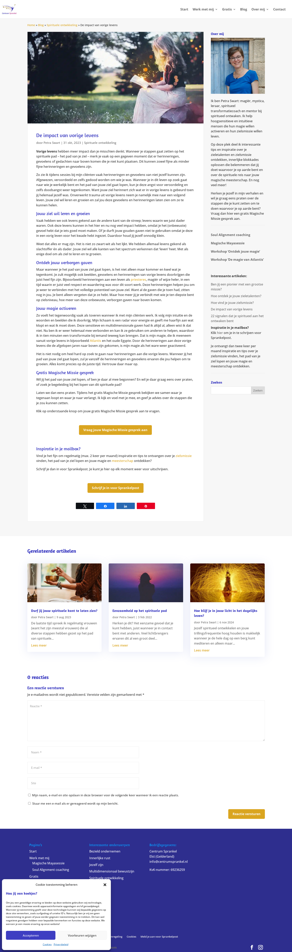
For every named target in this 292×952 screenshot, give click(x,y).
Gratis (227, 9)
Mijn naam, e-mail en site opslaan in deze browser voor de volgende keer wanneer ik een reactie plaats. (105, 795)
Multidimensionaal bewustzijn (111, 871)
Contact (279, 9)
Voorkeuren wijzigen (82, 935)
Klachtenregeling (112, 936)
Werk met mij (203, 9)
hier (230, 213)
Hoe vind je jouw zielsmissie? (232, 303)
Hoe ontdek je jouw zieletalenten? (236, 296)
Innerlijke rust (99, 858)
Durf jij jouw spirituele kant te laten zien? (64, 610)
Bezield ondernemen (104, 851)
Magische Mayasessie (48, 863)
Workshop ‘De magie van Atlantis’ (237, 259)
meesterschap (122, 461)
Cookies (47, 944)
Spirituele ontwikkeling (62, 25)
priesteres (138, 279)
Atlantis (95, 341)
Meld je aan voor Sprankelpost (159, 936)
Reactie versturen (247, 814)
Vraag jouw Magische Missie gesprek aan (115, 430)
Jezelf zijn (96, 865)
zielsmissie (184, 456)
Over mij (258, 9)
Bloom (112, 947)
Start (184, 9)
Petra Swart (52, 143)
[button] (105, 885)
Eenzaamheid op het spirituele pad (139, 610)
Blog (243, 9)
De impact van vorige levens (232, 309)
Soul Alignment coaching (50, 870)
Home (31, 25)
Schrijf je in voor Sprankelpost (115, 488)
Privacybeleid (61, 944)
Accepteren (31, 935)
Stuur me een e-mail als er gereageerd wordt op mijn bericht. (73, 803)
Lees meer (39, 645)
